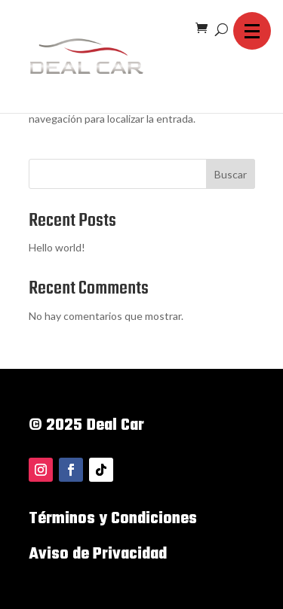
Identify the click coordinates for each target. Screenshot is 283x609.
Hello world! (57, 247)
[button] (252, 31)
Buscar (230, 174)
